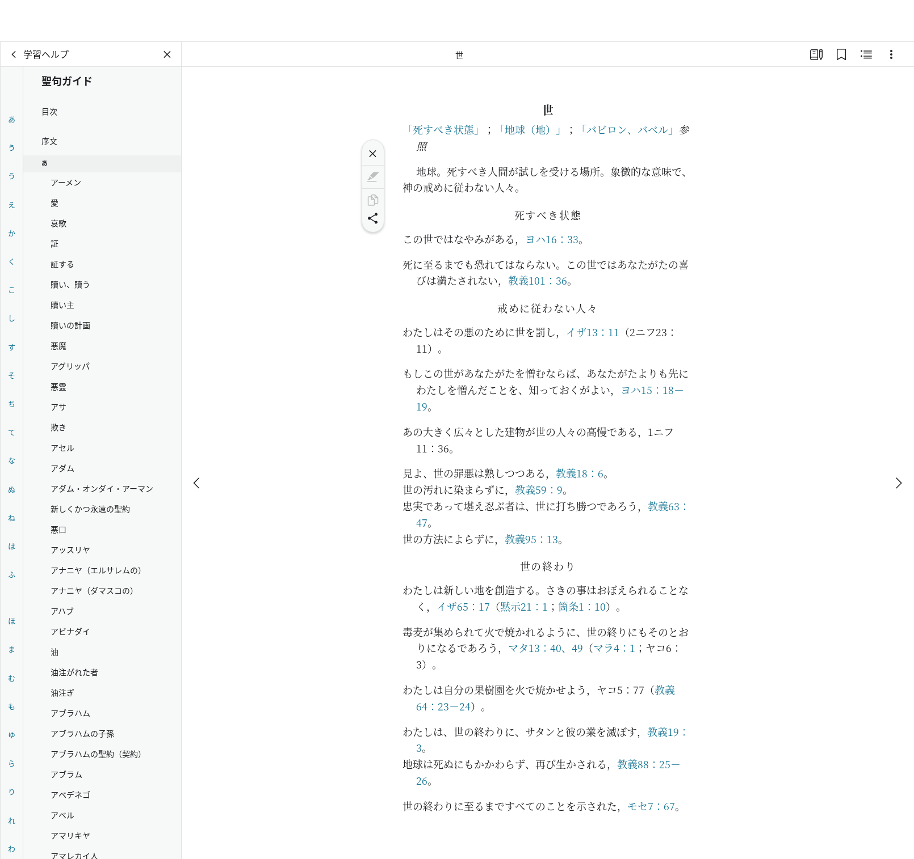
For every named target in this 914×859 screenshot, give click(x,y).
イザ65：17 (463, 606)
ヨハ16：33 (551, 238)
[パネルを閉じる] (167, 54)
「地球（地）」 (530, 129)
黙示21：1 (524, 606)
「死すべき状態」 (443, 129)
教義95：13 (531, 538)
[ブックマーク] (841, 54)
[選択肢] (891, 54)
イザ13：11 (592, 331)
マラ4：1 (614, 647)
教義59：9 (539, 489)
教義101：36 (537, 280)
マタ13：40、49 (545, 647)
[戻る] (14, 54)
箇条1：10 (582, 606)
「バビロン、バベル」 (627, 129)
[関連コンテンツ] (866, 54)
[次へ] (898, 441)
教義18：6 (579, 473)
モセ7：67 (651, 805)
